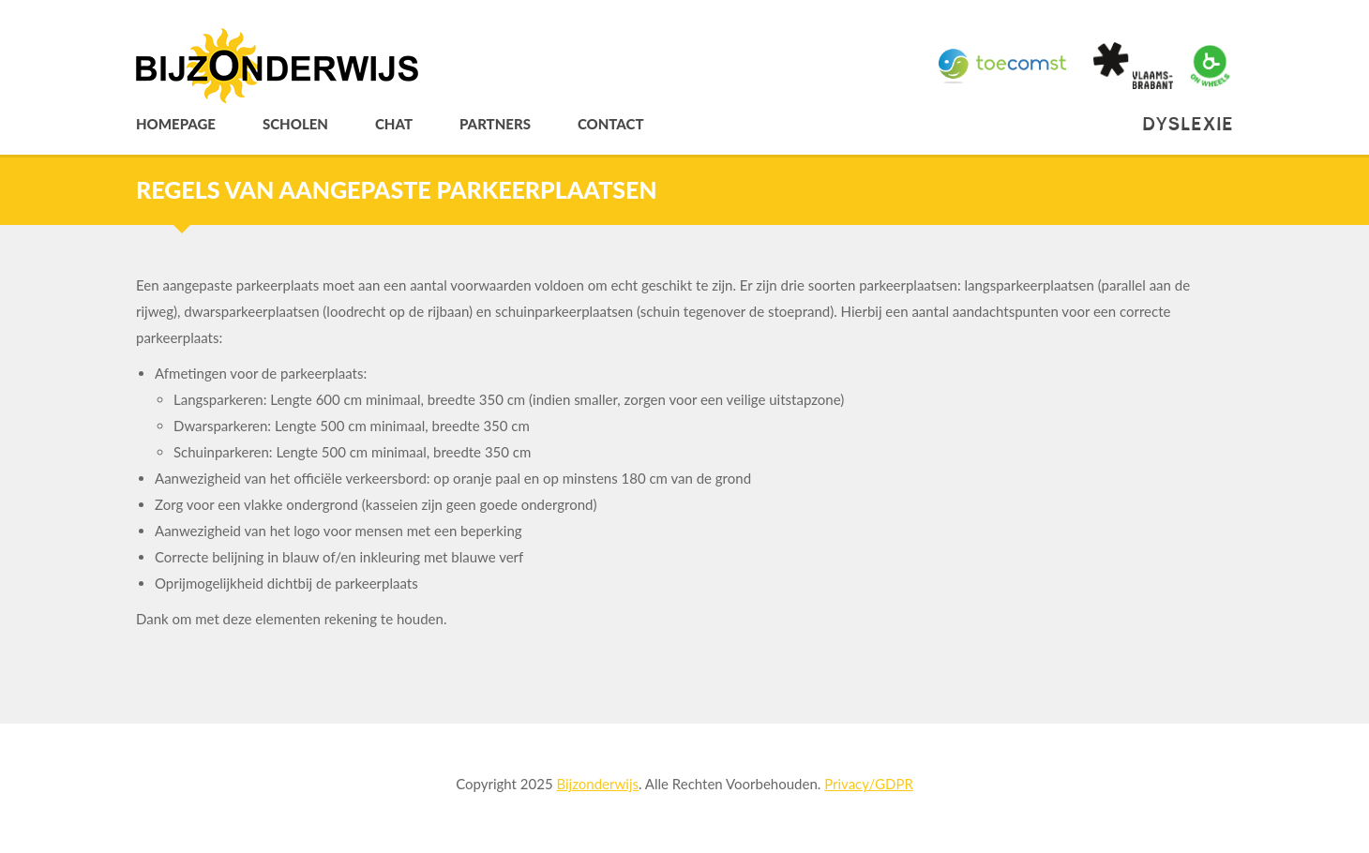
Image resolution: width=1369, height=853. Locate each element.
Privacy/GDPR (868, 783)
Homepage (176, 124)
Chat (394, 124)
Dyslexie (1187, 124)
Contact (611, 124)
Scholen (295, 124)
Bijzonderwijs (597, 783)
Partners (495, 124)
